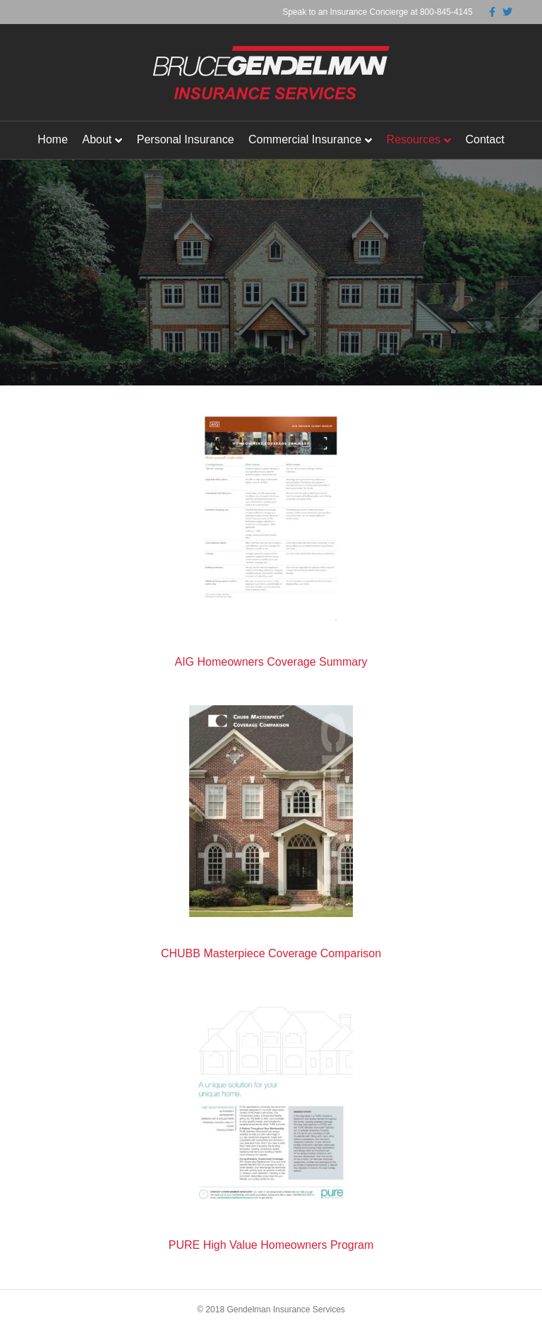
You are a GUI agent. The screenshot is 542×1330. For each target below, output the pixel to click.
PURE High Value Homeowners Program (271, 1245)
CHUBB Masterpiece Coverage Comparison (271, 953)
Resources (413, 139)
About (97, 139)
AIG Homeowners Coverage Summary (271, 662)
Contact (485, 139)
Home (52, 139)
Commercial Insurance (304, 139)
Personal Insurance (185, 139)
